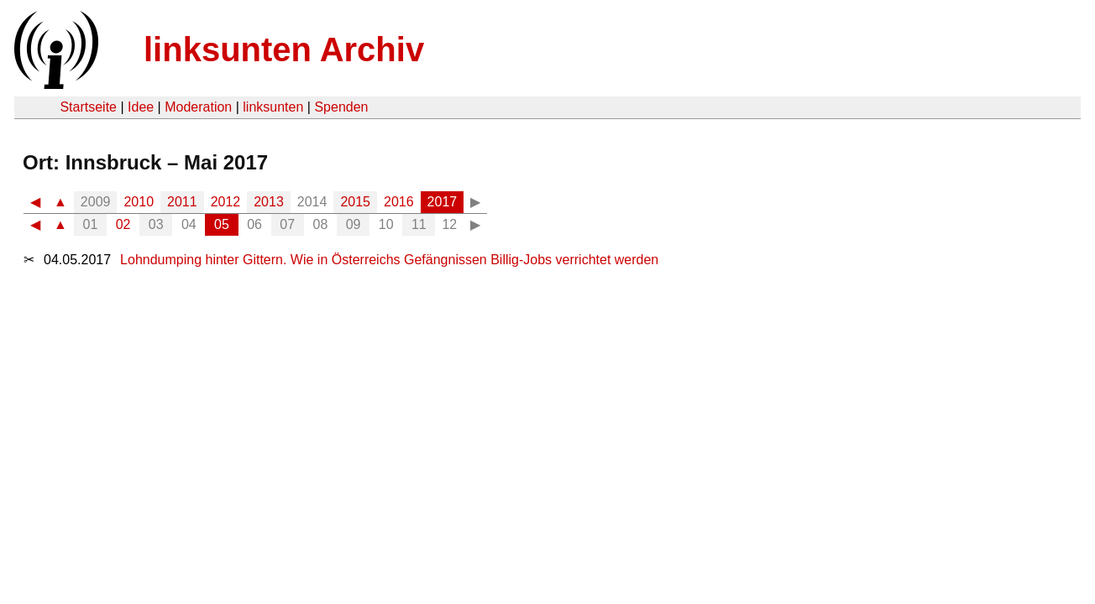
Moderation (198, 107)
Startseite (88, 107)
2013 (269, 202)
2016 (399, 202)
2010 (138, 202)
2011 (182, 202)
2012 (226, 202)
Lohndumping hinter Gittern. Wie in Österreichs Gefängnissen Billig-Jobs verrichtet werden (389, 260)
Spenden (341, 107)
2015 (355, 202)
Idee (141, 107)
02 (123, 224)
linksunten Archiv (284, 49)
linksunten (273, 107)
